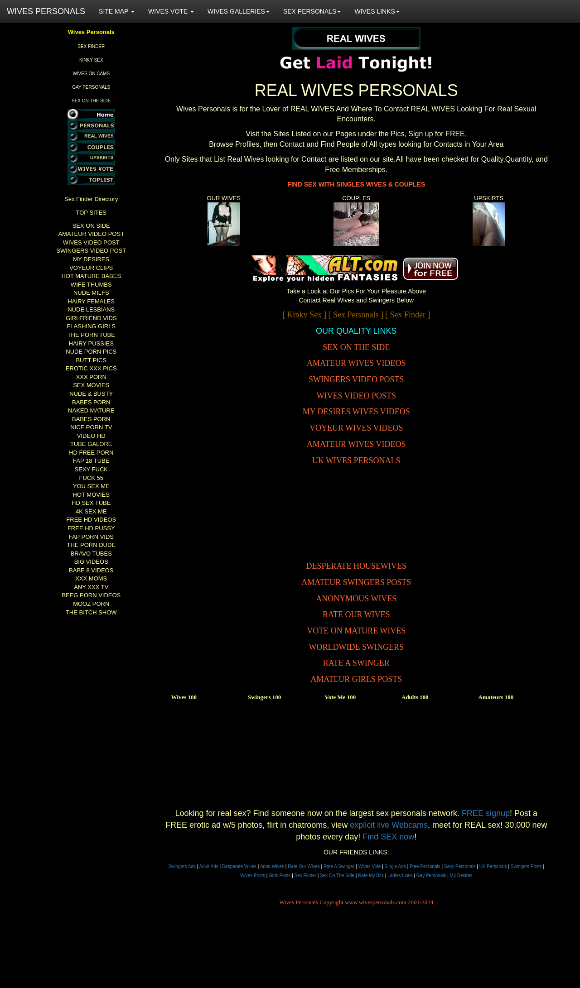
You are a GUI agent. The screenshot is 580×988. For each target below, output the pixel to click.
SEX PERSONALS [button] (312, 11)
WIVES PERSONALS (46, 11)
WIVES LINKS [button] (376, 11)
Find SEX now (388, 836)
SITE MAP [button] (117, 11)
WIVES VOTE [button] (171, 11)
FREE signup (486, 813)
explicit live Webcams (389, 825)
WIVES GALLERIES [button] (239, 11)
